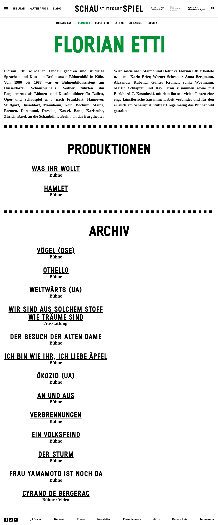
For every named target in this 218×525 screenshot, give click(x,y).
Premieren (83, 23)
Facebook (6, 520)
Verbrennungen (55, 415)
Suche (37, 519)
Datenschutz (179, 519)
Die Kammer (136, 23)
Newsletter (104, 519)
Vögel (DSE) (56, 251)
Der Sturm (56, 454)
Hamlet (56, 188)
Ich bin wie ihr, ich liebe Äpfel (55, 356)
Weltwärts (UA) (55, 290)
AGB (156, 519)
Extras (119, 23)
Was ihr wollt (56, 169)
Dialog (57, 8)
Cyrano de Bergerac (56, 493)
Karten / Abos (39, 8)
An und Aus (55, 396)
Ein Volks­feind (56, 435)
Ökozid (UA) (56, 376)
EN (212, 8)
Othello (56, 270)
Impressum (207, 519)
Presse (81, 519)
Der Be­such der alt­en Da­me (56, 337)
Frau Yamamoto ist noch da (56, 474)
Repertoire (102, 23)
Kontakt (59, 519)
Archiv (152, 23)
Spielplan (19, 8)
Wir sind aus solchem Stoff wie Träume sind (55, 313)
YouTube (16, 520)
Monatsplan (64, 23)
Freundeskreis (132, 519)
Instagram (11, 520)
